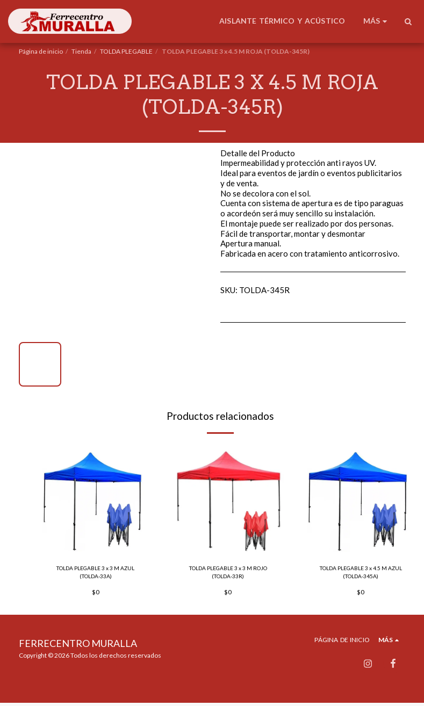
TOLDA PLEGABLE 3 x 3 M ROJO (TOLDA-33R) (228, 574)
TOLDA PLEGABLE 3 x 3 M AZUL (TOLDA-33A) (95, 574)
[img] (96, 500)
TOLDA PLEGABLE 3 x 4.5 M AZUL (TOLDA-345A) (360, 574)
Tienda (81, 51)
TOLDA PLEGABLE (126, 51)
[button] (407, 21)
